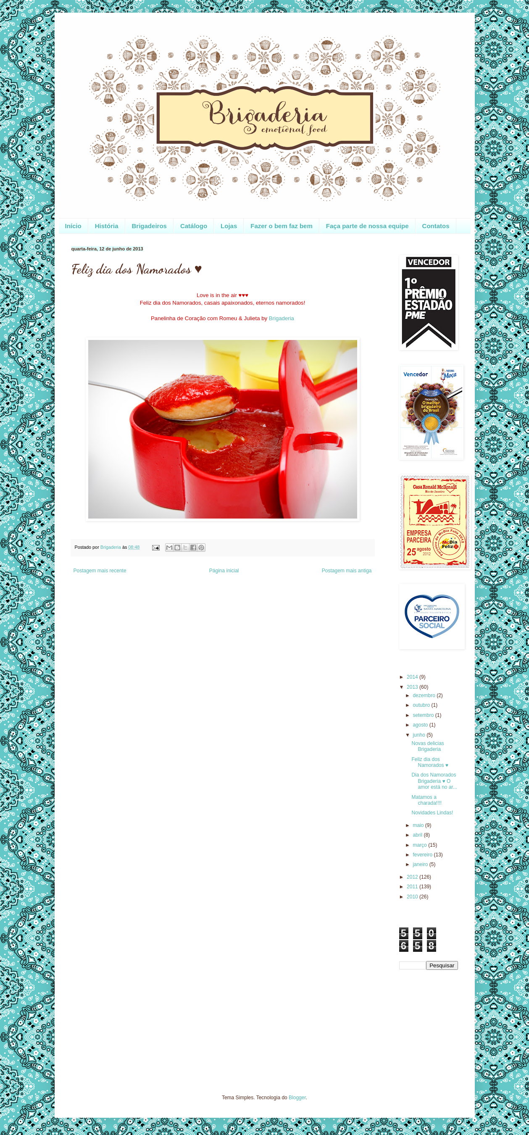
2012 (413, 877)
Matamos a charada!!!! (426, 800)
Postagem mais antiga (347, 571)
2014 (413, 677)
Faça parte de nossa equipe (367, 225)
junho (419, 735)
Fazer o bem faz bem (281, 225)
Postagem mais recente (100, 571)
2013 (413, 687)
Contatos (436, 225)
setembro (424, 715)
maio (419, 825)
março (420, 845)
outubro (422, 705)
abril (418, 835)
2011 (413, 887)
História (106, 225)
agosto (421, 725)
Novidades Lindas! (432, 813)
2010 (413, 897)
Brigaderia (281, 318)
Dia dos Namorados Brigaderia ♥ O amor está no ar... (434, 781)
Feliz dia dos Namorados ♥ (429, 762)
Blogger (297, 1098)
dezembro (425, 695)
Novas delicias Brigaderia (427, 746)
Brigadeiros (149, 225)
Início (73, 225)
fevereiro (423, 855)
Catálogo (193, 225)
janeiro (421, 864)
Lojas (229, 225)
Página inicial (224, 571)
